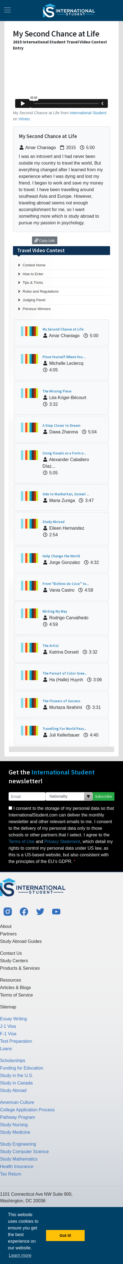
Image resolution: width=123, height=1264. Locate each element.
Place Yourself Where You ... (64, 357)
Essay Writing (13, 1018)
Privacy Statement (62, 841)
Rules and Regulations (41, 291)
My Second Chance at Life (63, 329)
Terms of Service (16, 995)
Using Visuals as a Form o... (64, 453)
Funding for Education (21, 1068)
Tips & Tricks (33, 282)
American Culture (17, 1102)
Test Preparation (16, 1041)
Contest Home (34, 265)
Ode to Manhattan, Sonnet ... (65, 494)
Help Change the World (61, 556)
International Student (88, 113)
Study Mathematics (19, 1159)
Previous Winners (37, 309)
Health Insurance (16, 1166)
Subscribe (103, 796)
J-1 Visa (8, 1026)
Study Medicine (15, 1132)
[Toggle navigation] (7, 10)
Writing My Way (54, 611)
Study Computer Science (24, 1151)
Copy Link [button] (44, 240)
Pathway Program (17, 1117)
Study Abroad (53, 521)
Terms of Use (21, 841)
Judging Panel (34, 300)
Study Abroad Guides (21, 941)
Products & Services (20, 968)
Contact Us (11, 953)
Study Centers (14, 960)
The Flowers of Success (61, 701)
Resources (10, 980)
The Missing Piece (56, 391)
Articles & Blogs (15, 987)
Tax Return (10, 1174)
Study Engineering (18, 1144)
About (6, 926)
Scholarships (12, 1060)
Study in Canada (16, 1083)
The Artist (50, 645)
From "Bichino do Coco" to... (65, 583)
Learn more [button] (20, 1255)
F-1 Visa (8, 1033)
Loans (6, 1048)
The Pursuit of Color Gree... (64, 673)
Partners (8, 934)
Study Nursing (14, 1124)
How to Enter (33, 274)
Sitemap (8, 1007)
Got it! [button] (65, 1235)
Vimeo (24, 119)
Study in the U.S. (16, 1075)
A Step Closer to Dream (61, 425)
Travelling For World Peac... (64, 728)
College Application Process (27, 1109)
